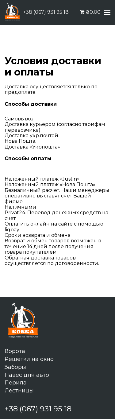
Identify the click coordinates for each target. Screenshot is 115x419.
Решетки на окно (29, 359)
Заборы (15, 367)
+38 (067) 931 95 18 (46, 12)
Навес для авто (27, 375)
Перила (16, 382)
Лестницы (19, 390)
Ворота (15, 351)
